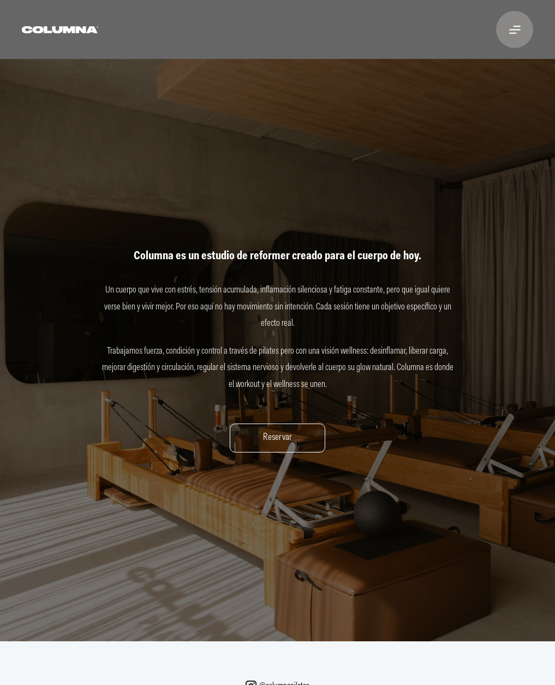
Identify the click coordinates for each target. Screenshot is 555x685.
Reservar (277, 438)
